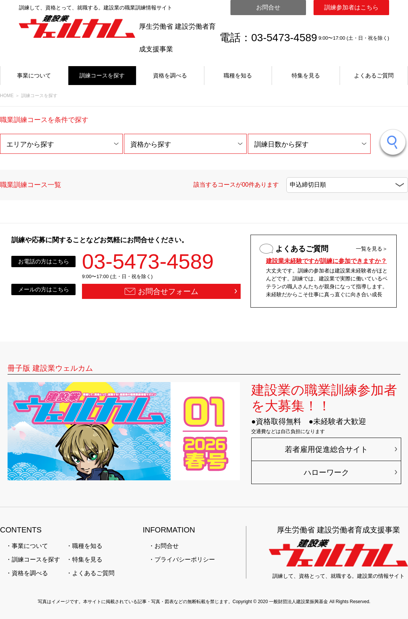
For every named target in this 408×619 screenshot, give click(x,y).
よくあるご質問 (374, 75)
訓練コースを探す (102, 75)
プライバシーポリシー (185, 559)
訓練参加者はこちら (351, 7)
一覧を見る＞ (372, 249)
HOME (7, 95)
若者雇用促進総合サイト (326, 449)
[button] (61, 144)
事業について (34, 75)
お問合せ (268, 7)
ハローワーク (326, 472)
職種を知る (238, 75)
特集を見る (306, 75)
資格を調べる (170, 75)
